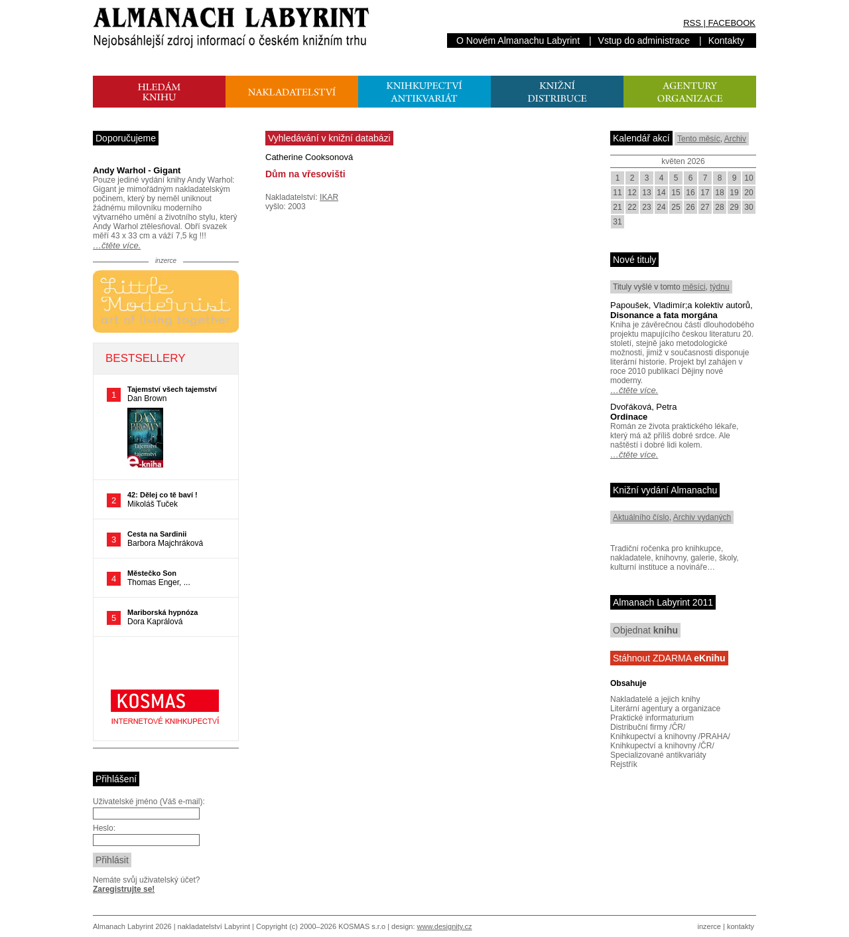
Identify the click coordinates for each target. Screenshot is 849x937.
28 (719, 207)
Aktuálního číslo (641, 517)
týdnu (719, 287)
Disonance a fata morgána (664, 315)
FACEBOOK (731, 23)
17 (704, 192)
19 (734, 192)
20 (748, 192)
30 (748, 207)
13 (646, 192)
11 (617, 192)
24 (661, 207)
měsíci (694, 287)
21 (617, 207)
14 (661, 192)
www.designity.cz (444, 926)
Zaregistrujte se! (124, 889)
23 (646, 207)
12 (631, 192)
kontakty (740, 926)
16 (690, 192)
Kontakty (726, 40)
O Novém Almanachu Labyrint (518, 40)
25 (675, 207)
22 (631, 207)
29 (734, 207)
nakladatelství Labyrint (214, 926)
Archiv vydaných (702, 517)
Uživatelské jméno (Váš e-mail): (149, 801)
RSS (692, 23)
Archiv (735, 138)
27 (704, 207)
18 (719, 192)
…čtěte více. (117, 245)
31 (617, 221)
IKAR (329, 197)
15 (675, 192)
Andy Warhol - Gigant (136, 170)
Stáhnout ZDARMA (669, 658)
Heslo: (104, 828)
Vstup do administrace (644, 40)
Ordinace (628, 417)
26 (690, 207)
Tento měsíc (698, 138)
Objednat (645, 630)
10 (748, 178)
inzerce (709, 926)
